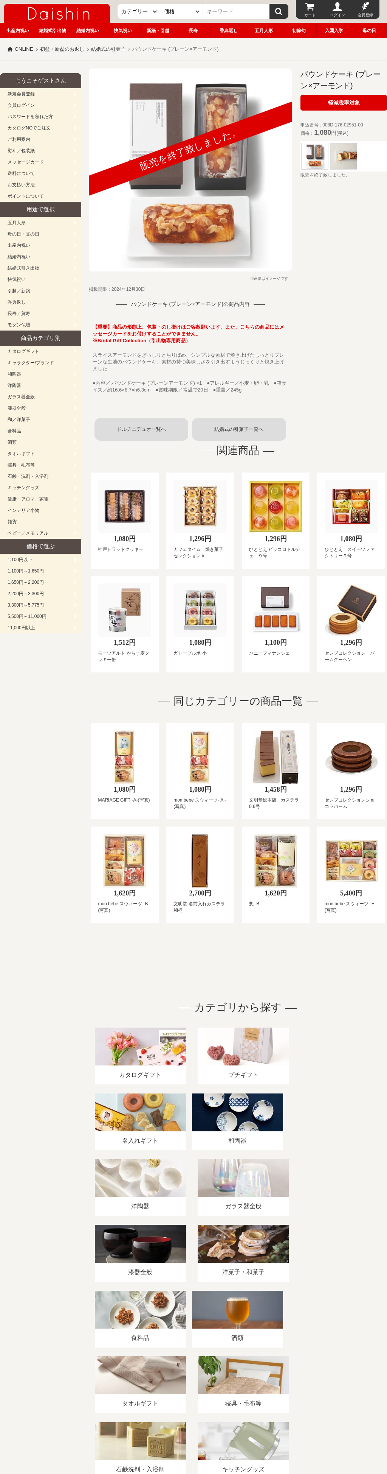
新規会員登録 (21, 94)
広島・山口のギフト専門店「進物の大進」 (193, 1427)
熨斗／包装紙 (21, 150)
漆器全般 (17, 408)
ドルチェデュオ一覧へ (141, 429)
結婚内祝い (87, 30)
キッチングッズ (23, 487)
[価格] (181, 11)
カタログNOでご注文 (29, 128)
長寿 (193, 30)
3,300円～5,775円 (26, 605)
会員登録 (365, 15)
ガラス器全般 (21, 396)
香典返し (229, 30)
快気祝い (123, 30)
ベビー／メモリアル (28, 533)
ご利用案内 (19, 139)
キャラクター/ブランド (31, 362)
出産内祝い (17, 30)
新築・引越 (158, 30)
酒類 (12, 442)
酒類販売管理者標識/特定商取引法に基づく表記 (134, 1387)
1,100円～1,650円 (26, 571)
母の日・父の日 (23, 234)
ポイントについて (26, 196)
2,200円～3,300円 (26, 593)
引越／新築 (19, 290)
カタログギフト (23, 351)
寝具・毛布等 (21, 465)
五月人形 (264, 30)
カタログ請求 (273, 1387)
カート (310, 15)
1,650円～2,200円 (26, 582)
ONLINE (24, 49)
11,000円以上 (21, 627)
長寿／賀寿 (19, 313)
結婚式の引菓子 (108, 49)
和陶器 (14, 374)
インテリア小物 (23, 510)
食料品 (14, 431)
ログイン (337, 15)
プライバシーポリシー (222, 1387)
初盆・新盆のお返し (62, 49)
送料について (21, 173)
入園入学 (334, 30)
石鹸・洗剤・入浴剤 (28, 476)
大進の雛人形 (193, 1437)
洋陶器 (14, 385)
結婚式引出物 (52, 30)
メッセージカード (26, 162)
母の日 (369, 30)
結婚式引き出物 (23, 268)
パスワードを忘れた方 (30, 116)
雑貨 (12, 521)
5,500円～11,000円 (27, 616)
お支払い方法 (21, 184)
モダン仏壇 (19, 325)
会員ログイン (21, 105)
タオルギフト (21, 453)
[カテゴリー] (139, 11)
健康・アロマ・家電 (28, 499)
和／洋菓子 (19, 419)
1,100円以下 (20, 559)
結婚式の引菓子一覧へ (238, 429)
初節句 (299, 30)
